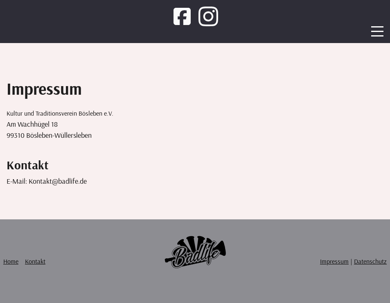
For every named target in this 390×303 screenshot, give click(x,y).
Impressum (334, 261)
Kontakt (35, 261)
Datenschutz (370, 261)
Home (10, 261)
